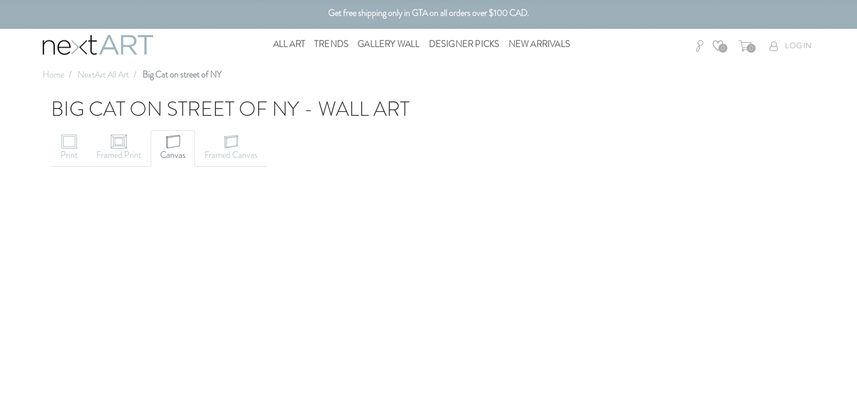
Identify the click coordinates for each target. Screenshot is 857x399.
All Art (289, 44)
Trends (331, 44)
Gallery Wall (388, 44)
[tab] (69, 148)
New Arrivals (539, 44)
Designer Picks (464, 44)
